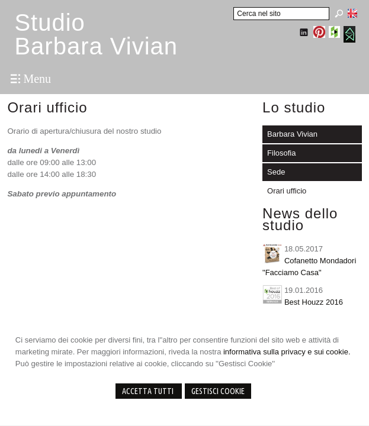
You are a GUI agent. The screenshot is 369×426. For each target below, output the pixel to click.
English (352, 13)
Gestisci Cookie (218, 391)
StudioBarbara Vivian (96, 34)
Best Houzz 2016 (313, 302)
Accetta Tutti (148, 391)
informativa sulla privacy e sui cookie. (287, 351)
